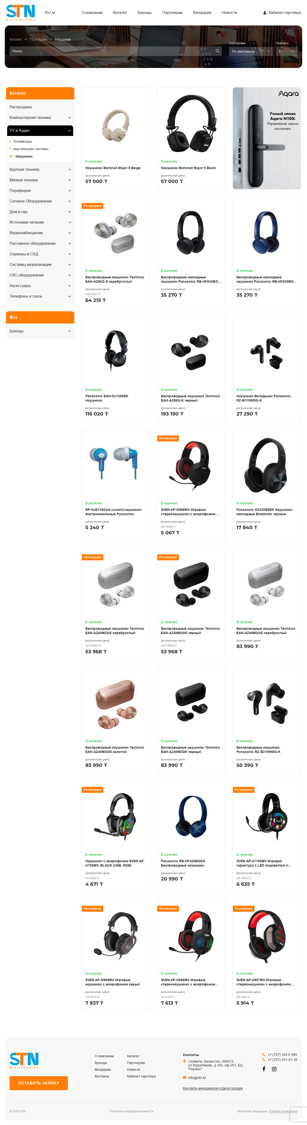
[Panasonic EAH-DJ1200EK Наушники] (116, 368)
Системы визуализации (31, 265)
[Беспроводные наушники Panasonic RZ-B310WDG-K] (267, 720)
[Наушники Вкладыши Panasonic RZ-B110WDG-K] (267, 368)
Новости (229, 13)
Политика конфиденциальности (132, 1111)
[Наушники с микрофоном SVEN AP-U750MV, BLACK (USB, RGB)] (116, 836)
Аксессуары (20, 286)
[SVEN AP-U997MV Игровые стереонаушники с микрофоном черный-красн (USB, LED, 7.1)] (267, 955)
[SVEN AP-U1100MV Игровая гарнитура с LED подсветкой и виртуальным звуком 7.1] (267, 836)
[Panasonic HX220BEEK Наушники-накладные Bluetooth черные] (267, 485)
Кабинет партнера (141, 1076)
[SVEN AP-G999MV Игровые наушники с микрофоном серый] (116, 955)
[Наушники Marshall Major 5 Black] (191, 138)
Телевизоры (22, 141)
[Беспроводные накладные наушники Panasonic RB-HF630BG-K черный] (191, 252)
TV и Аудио (20, 130)
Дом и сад (18, 212)
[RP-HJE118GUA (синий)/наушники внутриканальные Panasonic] (116, 485)
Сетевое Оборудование (31, 201)
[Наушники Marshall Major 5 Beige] (116, 138)
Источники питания (27, 222)
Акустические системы (30, 149)
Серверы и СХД (24, 254)
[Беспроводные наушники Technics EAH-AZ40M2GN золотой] (116, 720)
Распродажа (21, 107)
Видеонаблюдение (26, 233)
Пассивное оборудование (33, 243)
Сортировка (237, 43)
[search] (116, 51)
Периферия (20, 191)
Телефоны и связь (26, 296)
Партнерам (172, 13)
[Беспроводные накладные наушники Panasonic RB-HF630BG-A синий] (267, 252)
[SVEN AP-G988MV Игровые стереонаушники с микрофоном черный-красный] (191, 485)
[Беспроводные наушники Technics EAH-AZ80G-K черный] (191, 368)
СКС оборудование (27, 275)
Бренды (145, 13)
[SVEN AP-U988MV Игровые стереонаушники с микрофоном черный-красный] (191, 955)
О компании (92, 13)
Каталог (120, 13)
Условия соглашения (283, 1111)
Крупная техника (24, 169)
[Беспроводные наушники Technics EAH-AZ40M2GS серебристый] (267, 604)
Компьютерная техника (30, 118)
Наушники (24, 156)
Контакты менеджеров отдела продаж (213, 1088)
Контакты (102, 1076)
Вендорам (202, 13)
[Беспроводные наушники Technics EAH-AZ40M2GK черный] (191, 720)
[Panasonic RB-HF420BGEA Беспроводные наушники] (191, 836)
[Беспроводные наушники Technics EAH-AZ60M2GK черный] (191, 604)
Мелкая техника (24, 180)
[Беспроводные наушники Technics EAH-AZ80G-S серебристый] (116, 252)
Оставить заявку (38, 1083)
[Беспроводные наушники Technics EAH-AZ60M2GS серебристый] (116, 604)
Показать (282, 43)
